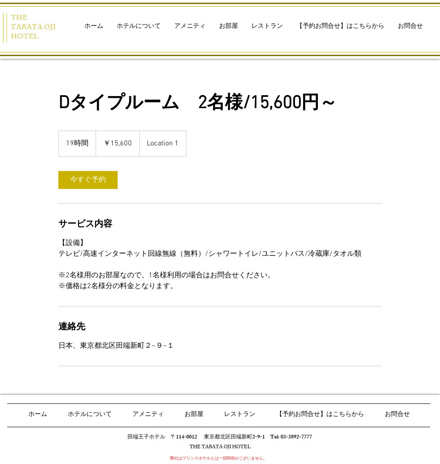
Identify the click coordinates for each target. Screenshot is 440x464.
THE (19, 18)
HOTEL (25, 37)
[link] (88, 180)
